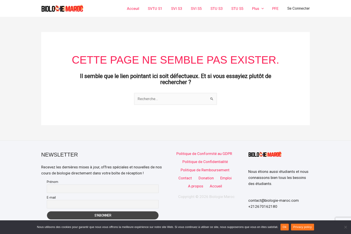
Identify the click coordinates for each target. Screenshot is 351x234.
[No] (345, 227)
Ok (285, 227)
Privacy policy (302, 227)
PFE (276, 8)
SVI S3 (181, 8)
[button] (263, 8)
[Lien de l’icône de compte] (298, 8)
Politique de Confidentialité (205, 162)
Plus (259, 8)
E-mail (51, 197)
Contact (185, 178)
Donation (206, 178)
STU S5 (239, 8)
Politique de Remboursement (205, 170)
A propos (195, 187)
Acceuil (140, 8)
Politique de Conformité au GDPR (204, 153)
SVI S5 (200, 8)
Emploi (225, 178)
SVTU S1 (161, 8)
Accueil (216, 187)
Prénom (52, 182)
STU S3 (220, 8)
